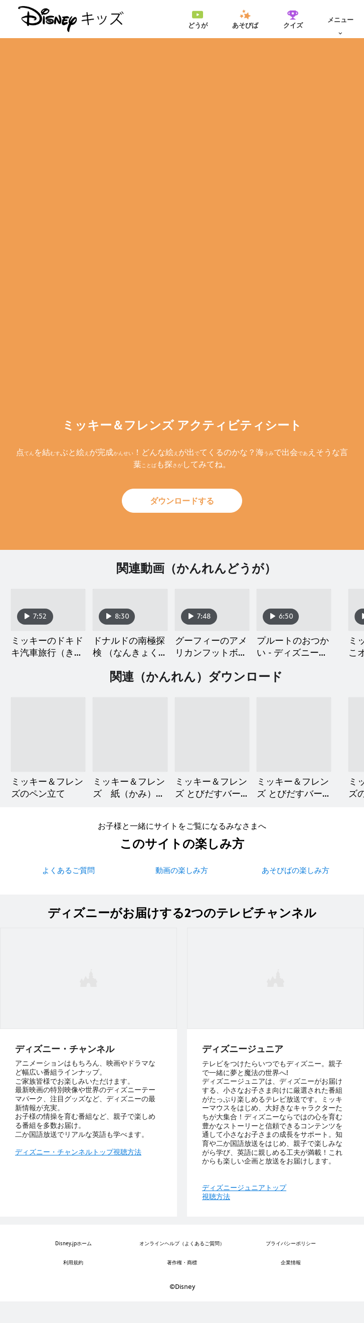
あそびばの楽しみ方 (295, 892)
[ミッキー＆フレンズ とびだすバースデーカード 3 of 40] (212, 755)
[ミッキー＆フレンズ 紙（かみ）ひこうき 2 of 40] (130, 755)
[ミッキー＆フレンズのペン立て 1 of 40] (48, 755)
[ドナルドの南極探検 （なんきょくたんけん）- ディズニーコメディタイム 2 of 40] (130, 620)
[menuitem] (197, 19)
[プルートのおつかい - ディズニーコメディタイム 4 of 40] (294, 620)
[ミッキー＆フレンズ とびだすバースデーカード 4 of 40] (294, 755)
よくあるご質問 (68, 892)
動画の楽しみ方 (181, 892)
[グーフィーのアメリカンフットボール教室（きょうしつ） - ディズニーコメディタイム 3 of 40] (212, 620)
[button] (182, 501)
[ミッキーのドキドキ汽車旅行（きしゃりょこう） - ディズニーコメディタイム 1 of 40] (48, 620)
